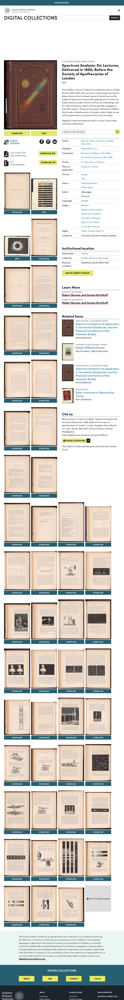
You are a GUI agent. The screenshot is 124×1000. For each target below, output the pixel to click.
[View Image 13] (44, 426)
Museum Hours (61, 2)
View (44, 133)
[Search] (85, 17)
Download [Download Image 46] (71, 879)
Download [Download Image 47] (98, 879)
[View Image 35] (98, 716)
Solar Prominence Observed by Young (95, 394)
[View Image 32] (17, 717)
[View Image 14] (17, 474)
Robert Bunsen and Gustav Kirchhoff (85, 295)
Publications (88, 61)
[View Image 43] (98, 810)
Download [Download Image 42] (71, 832)
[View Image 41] (44, 810)
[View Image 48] (17, 904)
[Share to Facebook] (41, 141)
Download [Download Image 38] (71, 784)
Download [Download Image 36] (17, 784)
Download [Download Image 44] (17, 879)
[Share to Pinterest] (48, 141)
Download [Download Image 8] (17, 353)
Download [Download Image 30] (71, 691)
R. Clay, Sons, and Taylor (93, 161)
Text (83, 178)
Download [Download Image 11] (44, 400)
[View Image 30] (71, 669)
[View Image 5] (44, 237)
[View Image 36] (17, 763)
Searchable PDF (18, 152)
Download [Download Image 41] (44, 832)
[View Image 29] (44, 669)
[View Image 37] (44, 764)
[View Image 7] (44, 284)
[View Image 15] (44, 475)
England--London (90, 166)
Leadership (44, 996)
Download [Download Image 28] (17, 691)
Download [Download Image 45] (44, 879)
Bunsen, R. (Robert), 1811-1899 (95, 153)
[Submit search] (117, 131)
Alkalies (85, 205)
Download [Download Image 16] (17, 544)
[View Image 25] (44, 621)
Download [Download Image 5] (44, 258)
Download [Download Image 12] (17, 448)
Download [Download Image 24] (17, 642)
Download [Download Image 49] (44, 924)
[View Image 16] (17, 522)
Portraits (80, 344)
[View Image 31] (98, 668)
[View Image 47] (98, 858)
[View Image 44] (17, 857)
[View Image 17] (44, 524)
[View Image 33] (44, 718)
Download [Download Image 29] (44, 691)
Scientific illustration (91, 218)
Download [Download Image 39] (98, 784)
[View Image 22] (71, 570)
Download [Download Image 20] (17, 592)
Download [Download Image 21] (44, 592)
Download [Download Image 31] (98, 691)
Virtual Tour (73, 996)
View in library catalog (77, 273)
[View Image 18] (71, 522)
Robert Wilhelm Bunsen (90, 347)
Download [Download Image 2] (17, 212)
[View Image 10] (17, 380)
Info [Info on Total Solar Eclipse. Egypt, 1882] (17, 258)
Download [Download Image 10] (17, 400)
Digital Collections (30, 17)
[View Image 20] (17, 570)
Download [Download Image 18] (71, 544)
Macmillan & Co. (89, 148)
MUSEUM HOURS (75, 992)
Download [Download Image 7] (44, 305)
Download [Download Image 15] (44, 495)
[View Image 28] (17, 669)
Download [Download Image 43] (98, 832)
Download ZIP (48, 162)
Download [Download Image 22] (71, 592)
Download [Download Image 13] (44, 448)
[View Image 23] (98, 571)
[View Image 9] (44, 331)
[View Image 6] (17, 285)
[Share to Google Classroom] (54, 141)
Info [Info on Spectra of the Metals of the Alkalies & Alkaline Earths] (44, 212)
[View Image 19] (98, 524)
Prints (104, 344)
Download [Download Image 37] (44, 784)
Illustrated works (71, 61)
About (26, 978)
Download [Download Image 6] (17, 305)
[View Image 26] (71, 619)
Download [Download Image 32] (17, 737)
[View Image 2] (17, 191)
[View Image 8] (17, 333)
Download (17, 133)
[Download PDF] (6, 153)
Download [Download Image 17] (44, 544)
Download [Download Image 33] (44, 737)
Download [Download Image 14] (17, 495)
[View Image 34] (71, 716)
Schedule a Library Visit (108, 996)
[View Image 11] (44, 379)
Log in (97, 978)
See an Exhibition (105, 992)
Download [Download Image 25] (44, 642)
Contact (74, 978)
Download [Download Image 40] (17, 832)
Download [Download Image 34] (71, 737)
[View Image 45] (44, 858)
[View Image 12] (17, 428)
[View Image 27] (98, 619)
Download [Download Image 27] (98, 642)
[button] (88, 441)
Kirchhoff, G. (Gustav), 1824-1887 (97, 157)
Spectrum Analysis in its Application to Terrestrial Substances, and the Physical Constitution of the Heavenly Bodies (97, 329)
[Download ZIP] (6, 162)
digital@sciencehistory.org (32, 958)
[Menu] (119, 10)
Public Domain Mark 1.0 (92, 230)
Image (84, 174)
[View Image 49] (44, 904)
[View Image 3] (44, 194)
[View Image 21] (44, 570)
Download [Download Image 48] (17, 924)
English (84, 200)
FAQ (50, 978)
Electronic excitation (91, 213)
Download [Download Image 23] (98, 592)
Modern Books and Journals (94, 258)
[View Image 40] (17, 810)
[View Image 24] (17, 621)
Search (114, 17)
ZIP (11, 161)
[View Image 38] (71, 763)
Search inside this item (74, 131)
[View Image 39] (98, 762)
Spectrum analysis (90, 222)
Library (84, 253)
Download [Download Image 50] (71, 924)
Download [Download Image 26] (71, 642)
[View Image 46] (71, 857)
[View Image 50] (71, 905)
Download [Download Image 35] (98, 737)
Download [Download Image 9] (44, 353)
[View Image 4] (17, 246)
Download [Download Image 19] (98, 544)
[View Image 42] (71, 809)
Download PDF (47, 153)
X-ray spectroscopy (90, 226)
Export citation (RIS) (74, 440)
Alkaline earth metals (91, 209)
